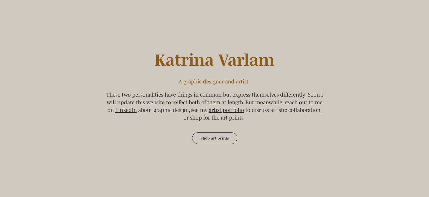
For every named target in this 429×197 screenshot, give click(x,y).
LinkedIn (126, 110)
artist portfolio (226, 110)
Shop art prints (215, 138)
